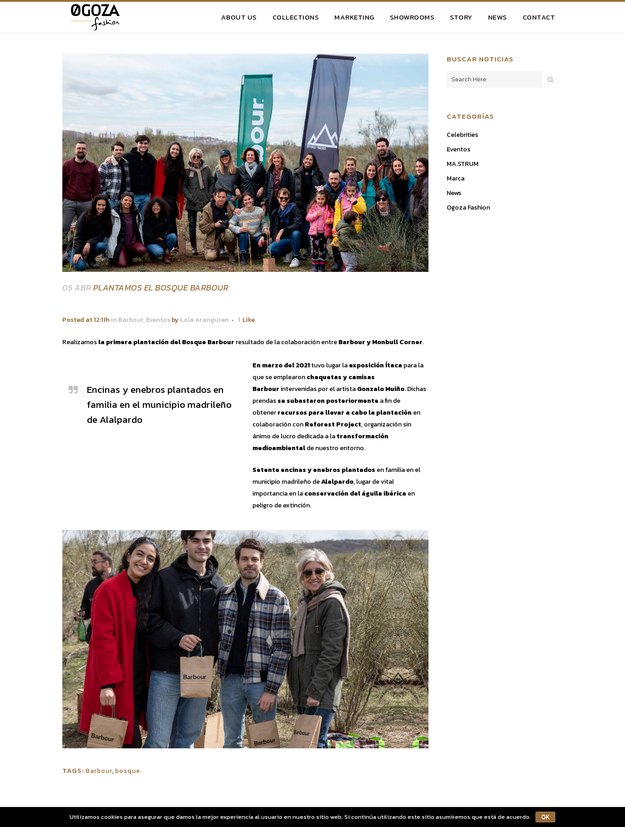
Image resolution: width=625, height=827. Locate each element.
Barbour (130, 320)
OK (545, 817)
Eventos (158, 320)
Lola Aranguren (204, 320)
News (454, 193)
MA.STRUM (463, 164)
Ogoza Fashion (468, 207)
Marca (455, 178)
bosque (127, 771)
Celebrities (462, 135)
